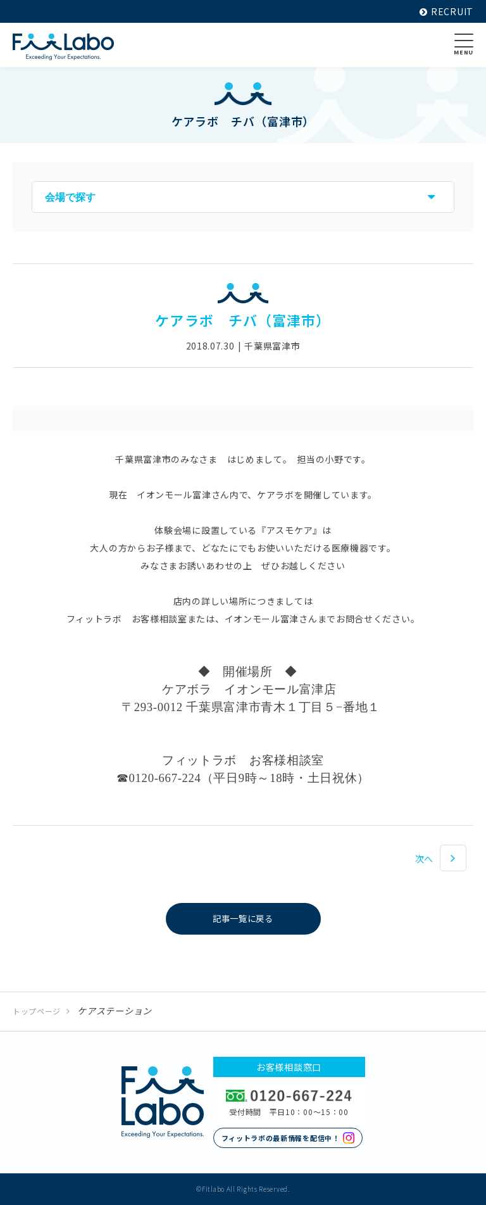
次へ (424, 858)
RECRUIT (446, 11)
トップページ (37, 1011)
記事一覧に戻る (243, 918)
